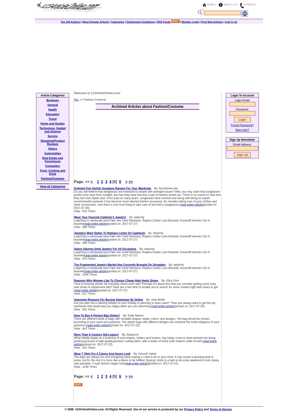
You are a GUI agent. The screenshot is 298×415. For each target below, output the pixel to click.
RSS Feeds (168, 21)
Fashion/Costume (52, 178)
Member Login (190, 21)
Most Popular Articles (96, 21)
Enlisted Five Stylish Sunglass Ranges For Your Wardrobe (112, 188)
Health (52, 109)
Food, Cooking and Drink (52, 172)
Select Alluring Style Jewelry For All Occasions (105, 249)
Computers (52, 166)
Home (210, 4)
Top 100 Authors (71, 21)
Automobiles (52, 153)
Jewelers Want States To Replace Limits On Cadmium (109, 233)
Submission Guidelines (140, 21)
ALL (76, 99)
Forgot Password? (242, 125)
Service (53, 136)
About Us (229, 4)
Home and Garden (52, 123)
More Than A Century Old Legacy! (96, 334)
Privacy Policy (193, 409)
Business (52, 100)
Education (52, 114)
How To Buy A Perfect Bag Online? (97, 315)
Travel (53, 119)
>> (131, 182)
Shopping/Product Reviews (53, 142)
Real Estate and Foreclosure (52, 159)
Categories (117, 21)
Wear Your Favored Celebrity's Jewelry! (100, 217)
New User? (242, 130)
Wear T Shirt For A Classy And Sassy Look (102, 353)
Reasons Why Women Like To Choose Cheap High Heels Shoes (116, 280)
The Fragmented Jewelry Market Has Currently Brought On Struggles (120, 264)
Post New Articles (212, 21)
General (52, 105)
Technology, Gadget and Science (52, 130)
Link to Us (231, 21)
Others (52, 148)
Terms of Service (221, 409)
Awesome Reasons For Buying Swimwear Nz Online (108, 299)
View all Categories (52, 186)
